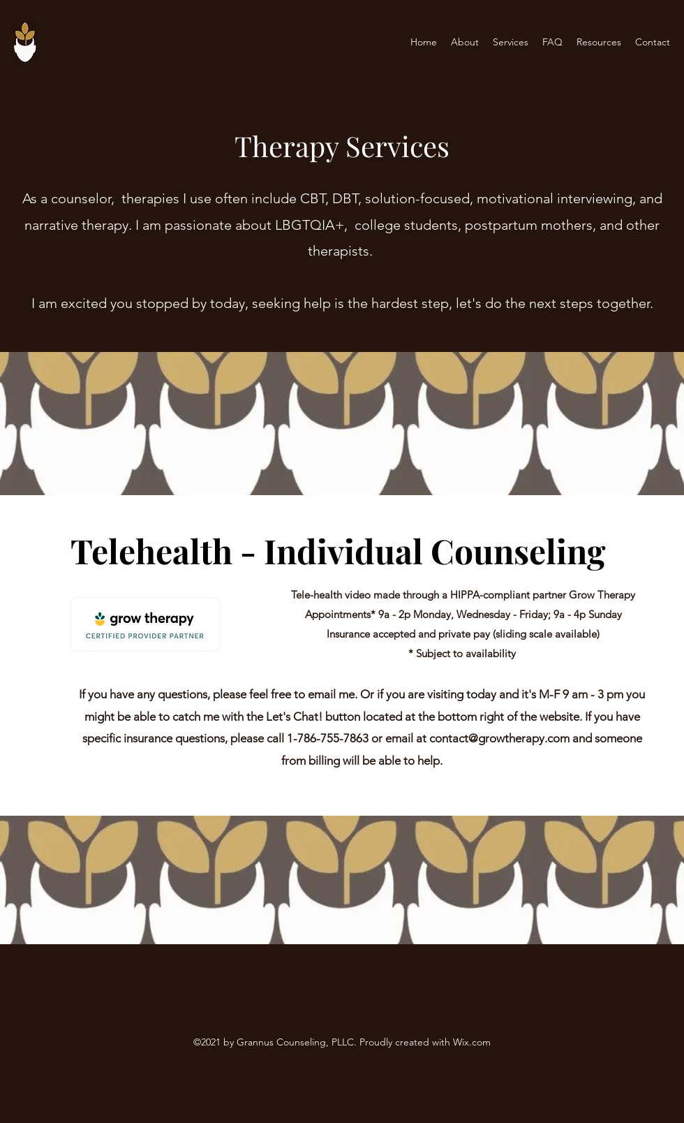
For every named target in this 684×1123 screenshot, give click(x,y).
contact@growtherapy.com (499, 738)
